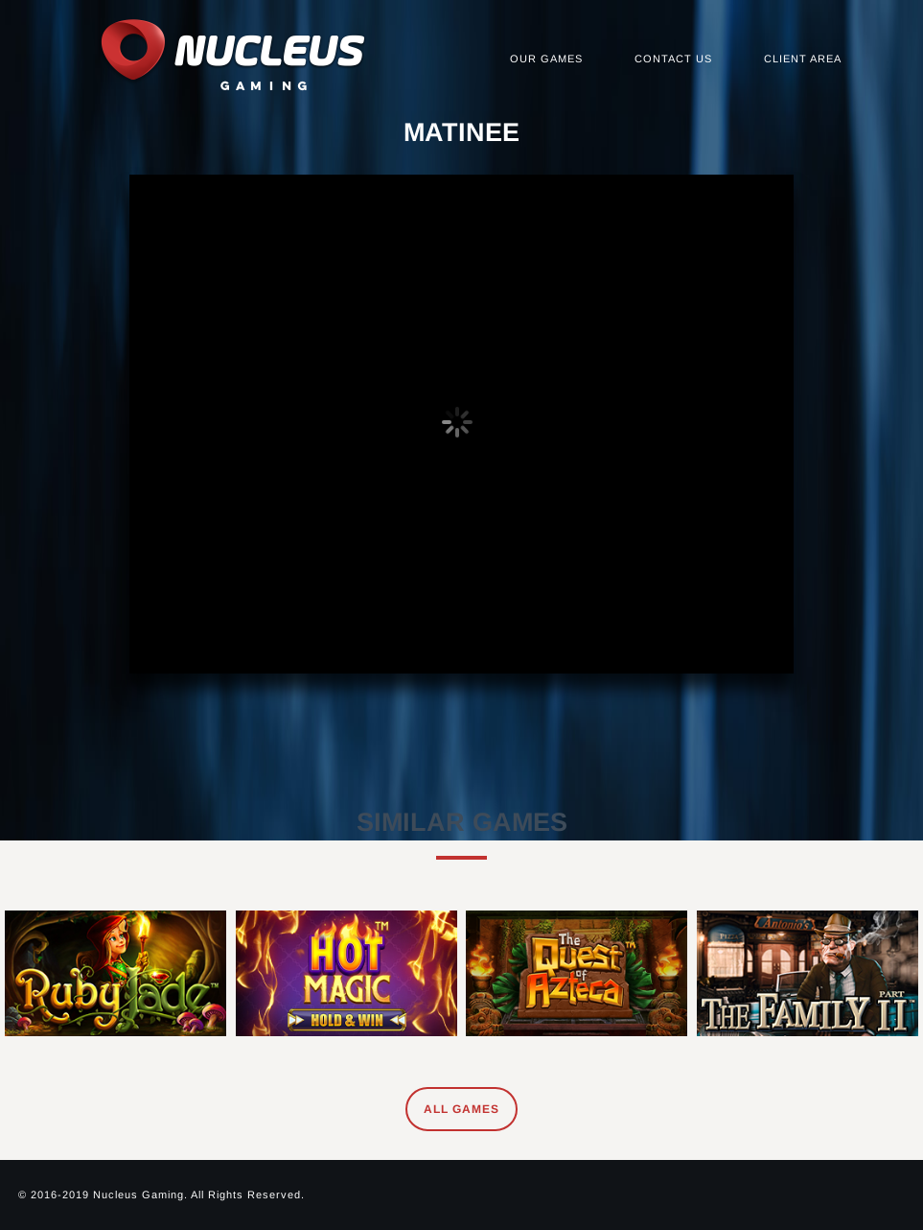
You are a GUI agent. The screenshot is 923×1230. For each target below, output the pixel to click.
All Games (461, 1109)
